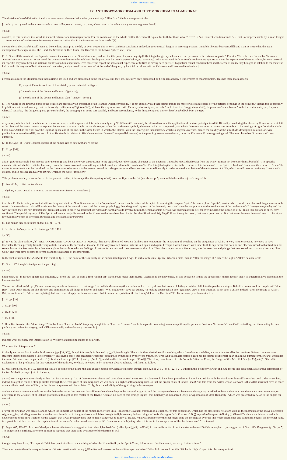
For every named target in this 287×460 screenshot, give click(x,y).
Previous (144, 2)
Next (152, 2)
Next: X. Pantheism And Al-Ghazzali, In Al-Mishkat (143, 457)
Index (134, 2)
